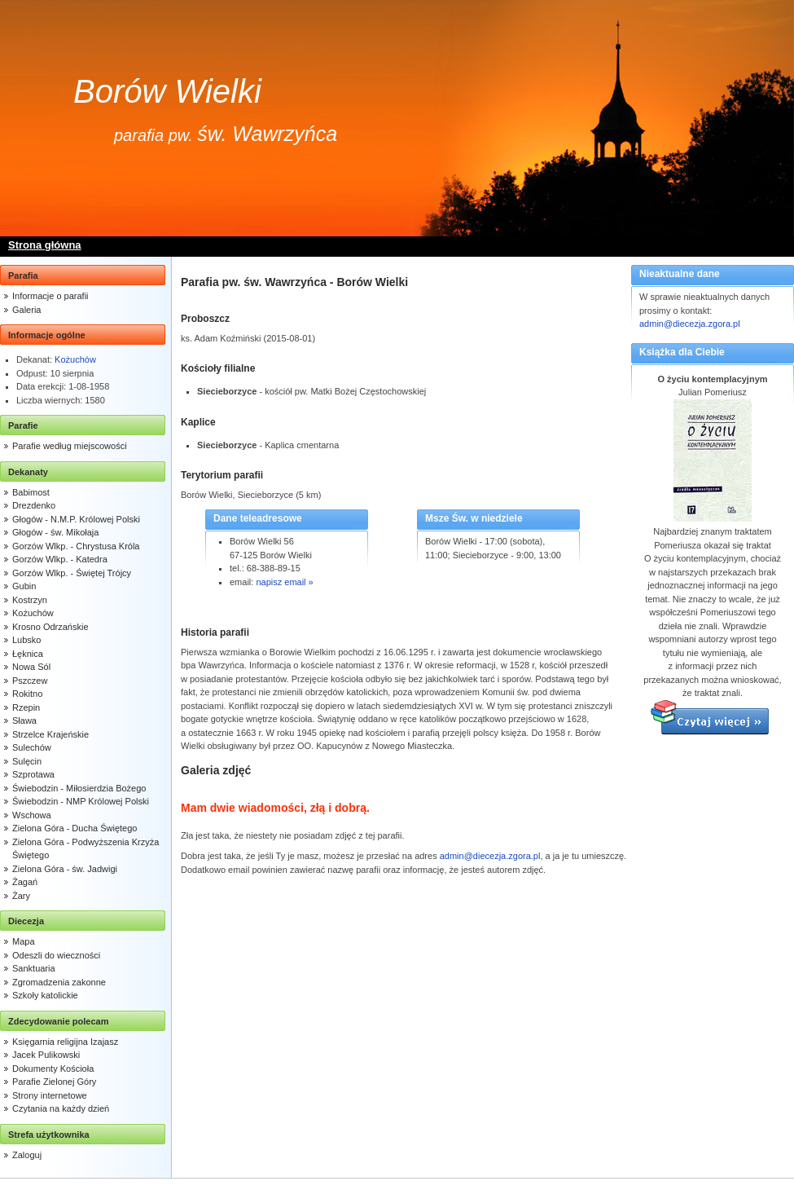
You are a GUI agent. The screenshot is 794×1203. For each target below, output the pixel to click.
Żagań (24, 882)
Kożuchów (75, 359)
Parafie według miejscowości (69, 446)
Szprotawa (33, 774)
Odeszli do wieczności (56, 955)
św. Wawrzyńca (267, 133)
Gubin (24, 586)
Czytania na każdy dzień (60, 1108)
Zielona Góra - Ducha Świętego (74, 828)
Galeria (26, 310)
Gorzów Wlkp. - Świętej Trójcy (71, 573)
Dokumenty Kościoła (53, 1068)
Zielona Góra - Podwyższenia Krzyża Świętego (85, 849)
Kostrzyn (29, 600)
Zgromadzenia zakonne (59, 982)
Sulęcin (27, 761)
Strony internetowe (49, 1095)
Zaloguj (27, 1155)
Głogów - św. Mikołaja (55, 532)
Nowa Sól (31, 667)
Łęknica (27, 654)
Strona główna (44, 245)
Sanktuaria (33, 968)
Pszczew (29, 680)
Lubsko (26, 640)
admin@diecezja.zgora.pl (689, 323)
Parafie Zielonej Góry (54, 1081)
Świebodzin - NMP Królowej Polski (80, 801)
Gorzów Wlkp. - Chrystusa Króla (75, 546)
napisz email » (284, 582)
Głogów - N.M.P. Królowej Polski (76, 519)
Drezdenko (33, 505)
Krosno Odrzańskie (50, 627)
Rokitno (27, 693)
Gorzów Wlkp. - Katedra (59, 559)
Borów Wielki (167, 91)
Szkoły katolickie (45, 995)
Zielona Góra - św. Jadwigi (64, 869)
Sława (24, 720)
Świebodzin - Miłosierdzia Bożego (79, 788)
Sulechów (31, 747)
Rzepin (26, 707)
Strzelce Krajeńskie (50, 734)
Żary (21, 896)
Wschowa (31, 815)
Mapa (23, 941)
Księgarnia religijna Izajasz (65, 1042)
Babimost (31, 492)
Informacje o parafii (50, 296)
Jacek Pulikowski (46, 1055)
